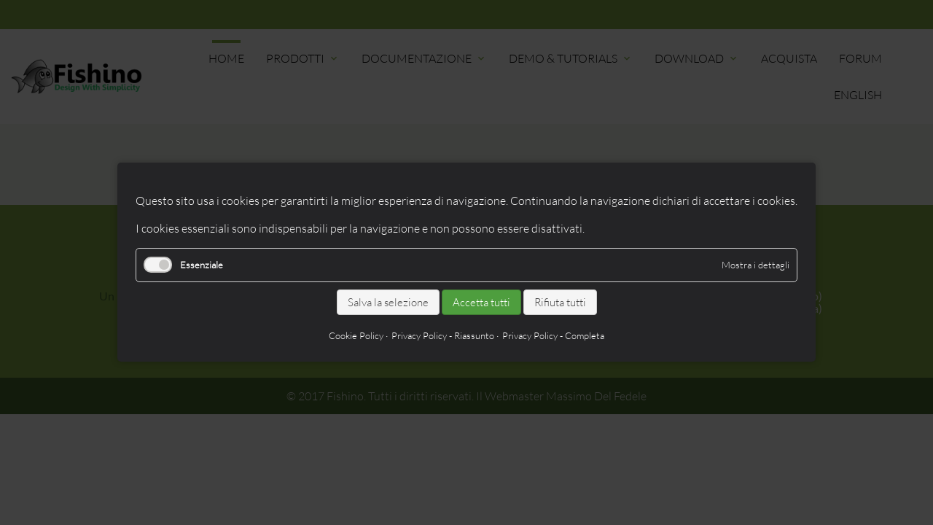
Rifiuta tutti (560, 302)
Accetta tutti (481, 302)
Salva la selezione (388, 302)
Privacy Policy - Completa (553, 336)
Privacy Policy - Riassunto (442, 336)
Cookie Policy (356, 336)
